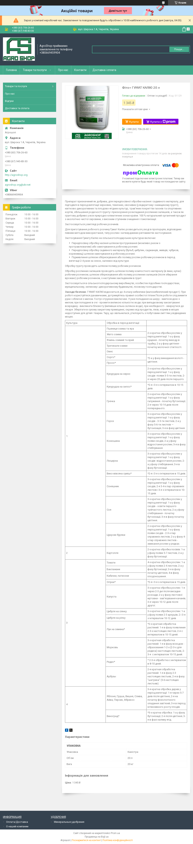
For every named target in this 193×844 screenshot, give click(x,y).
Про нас (63, 70)
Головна (11, 70)
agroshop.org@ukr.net (18, 184)
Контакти (80, 70)
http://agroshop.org (16, 174)
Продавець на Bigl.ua (97, 836)
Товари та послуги (35, 70)
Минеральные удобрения (69, 821)
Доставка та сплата (17, 108)
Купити (134, 121)
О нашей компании (17, 826)
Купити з (162, 121)
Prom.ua (115, 833)
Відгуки (9, 100)
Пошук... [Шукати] (179, 49)
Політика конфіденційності (118, 840)
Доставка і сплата (104, 70)
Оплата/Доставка (17, 821)
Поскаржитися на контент (86, 840)
